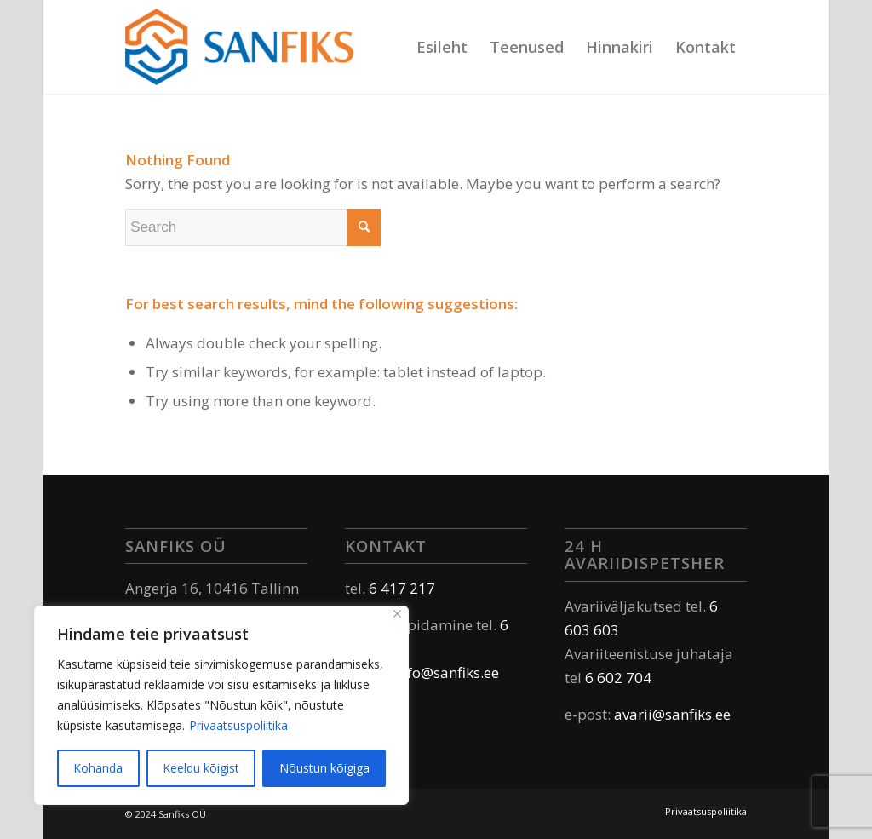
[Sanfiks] (239, 47)
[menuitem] (442, 47)
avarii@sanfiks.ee (672, 714)
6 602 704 (618, 677)
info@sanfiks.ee (446, 672)
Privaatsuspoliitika (238, 725)
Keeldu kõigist (201, 768)
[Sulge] (397, 614)
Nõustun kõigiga (324, 768)
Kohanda (98, 768)
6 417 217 (402, 588)
